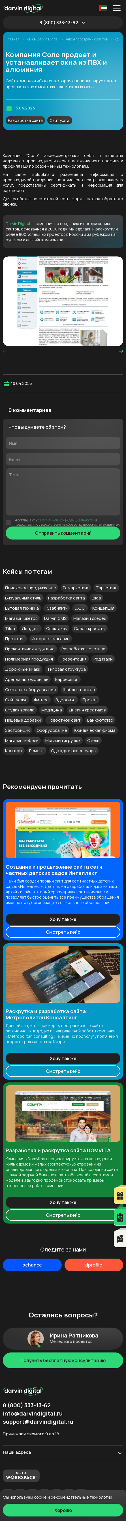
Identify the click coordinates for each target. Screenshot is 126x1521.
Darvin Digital (18, 223)
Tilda (10, 628)
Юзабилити (57, 608)
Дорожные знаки (22, 669)
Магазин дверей (89, 618)
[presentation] (4, 351)
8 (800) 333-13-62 (58, 23)
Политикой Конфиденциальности (67, 520)
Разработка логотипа (83, 649)
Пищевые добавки (23, 720)
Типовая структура (66, 669)
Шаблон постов (79, 689)
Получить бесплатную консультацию (63, 1360)
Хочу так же (63, 919)
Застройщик (17, 730)
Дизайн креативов (87, 710)
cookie (40, 1497)
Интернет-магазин (50, 639)
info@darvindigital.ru (33, 1413)
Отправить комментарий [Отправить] (63, 533)
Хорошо (63, 1510)
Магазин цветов (21, 618)
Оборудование (52, 730)
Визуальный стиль (23, 598)
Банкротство (100, 720)
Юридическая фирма (95, 730)
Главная (13, 39)
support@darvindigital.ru (38, 1421)
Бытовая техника (22, 608)
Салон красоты (89, 628)
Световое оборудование (30, 689)
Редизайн (103, 659)
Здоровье (65, 700)
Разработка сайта (25, 120)
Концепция (103, 608)
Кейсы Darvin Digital (43, 39)
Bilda (96, 598)
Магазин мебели (22, 740)
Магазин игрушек (62, 740)
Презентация (73, 659)
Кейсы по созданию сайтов (86, 39)
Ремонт (36, 751)
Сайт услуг (60, 120)
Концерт (13, 751)
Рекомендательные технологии (81, 1497)
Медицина (51, 710)
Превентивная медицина (30, 649)
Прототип (15, 639)
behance (32, 1265)
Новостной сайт (64, 720)
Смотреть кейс (63, 932)
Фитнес (41, 700)
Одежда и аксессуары (73, 751)
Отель (93, 740)
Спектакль (56, 628)
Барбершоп (66, 679)
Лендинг (30, 628)
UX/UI (80, 608)
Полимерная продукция (29, 659)
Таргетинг (106, 588)
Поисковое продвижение (30, 588)
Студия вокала (20, 710)
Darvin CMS (55, 618)
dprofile (93, 1265)
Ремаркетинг (76, 588)
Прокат (89, 700)
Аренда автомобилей (26, 679)
